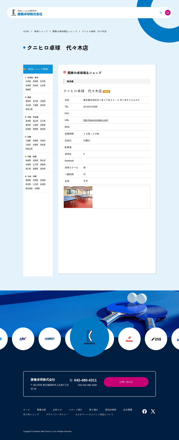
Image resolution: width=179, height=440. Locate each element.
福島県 (28, 89)
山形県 (42, 85)
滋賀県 (35, 140)
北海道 (28, 81)
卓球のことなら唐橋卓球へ (27, 11)
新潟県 (28, 121)
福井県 (28, 125)
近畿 (29, 137)
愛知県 (42, 129)
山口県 (35, 164)
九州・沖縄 (31, 176)
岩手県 (42, 81)
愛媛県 (35, 168)
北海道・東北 (32, 77)
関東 (29, 97)
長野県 (42, 125)
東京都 (42, 105)
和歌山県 (29, 148)
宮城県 (28, 85)
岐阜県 (28, 129)
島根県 (28, 160)
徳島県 (42, 164)
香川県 (28, 168)
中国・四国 (31, 156)
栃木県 (35, 101)
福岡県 (28, 180)
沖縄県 (37, 188)
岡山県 (42, 160)
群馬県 (28, 101)
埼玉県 (28, 105)
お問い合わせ (126, 382)
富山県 (35, 121)
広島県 (28, 164)
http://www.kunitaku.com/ (95, 120)
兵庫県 (35, 144)
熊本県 (28, 184)
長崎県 (42, 180)
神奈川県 (29, 109)
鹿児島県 (29, 188)
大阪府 (28, 144)
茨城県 (42, 101)
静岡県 (35, 129)
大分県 (35, 184)
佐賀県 (35, 180)
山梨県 (35, 125)
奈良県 (42, 144)
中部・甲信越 (32, 117)
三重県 (28, 140)
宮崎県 (42, 184)
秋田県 (35, 85)
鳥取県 (35, 160)
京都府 (42, 140)
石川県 (42, 121)
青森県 (35, 81)
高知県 (42, 168)
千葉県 (35, 105)
